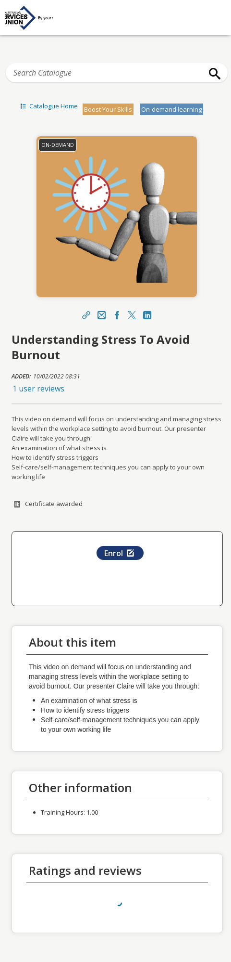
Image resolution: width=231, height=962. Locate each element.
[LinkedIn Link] (147, 316)
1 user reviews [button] (38, 388)
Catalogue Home (48, 106)
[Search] (212, 73)
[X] (132, 316)
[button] (117, 388)
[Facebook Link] (116, 316)
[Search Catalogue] (117, 72)
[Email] (101, 316)
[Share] (86, 316)
